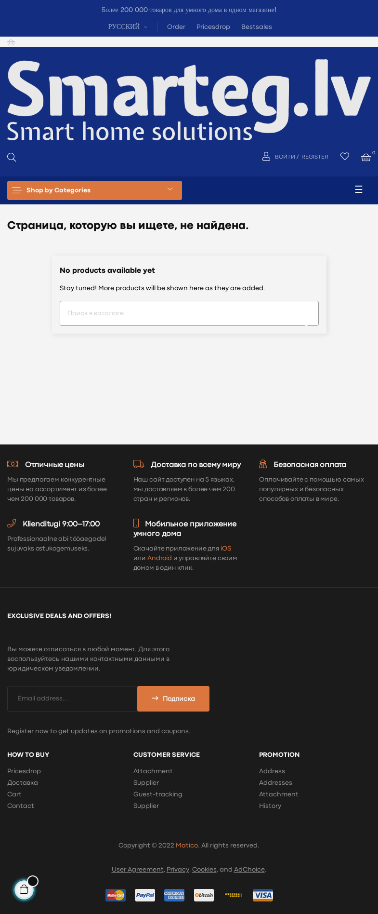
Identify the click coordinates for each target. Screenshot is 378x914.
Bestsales (256, 27)
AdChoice (249, 870)
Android (159, 558)
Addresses (275, 783)
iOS (226, 548)
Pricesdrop (213, 27)
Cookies (204, 870)
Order (176, 27)
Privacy (178, 870)
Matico (187, 845)
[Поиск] (189, 313)
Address (272, 771)
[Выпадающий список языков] (127, 26)
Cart (14, 794)
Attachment (153, 771)
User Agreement (138, 870)
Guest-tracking (157, 794)
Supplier (146, 783)
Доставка (22, 783)
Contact (20, 806)
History (270, 806)
